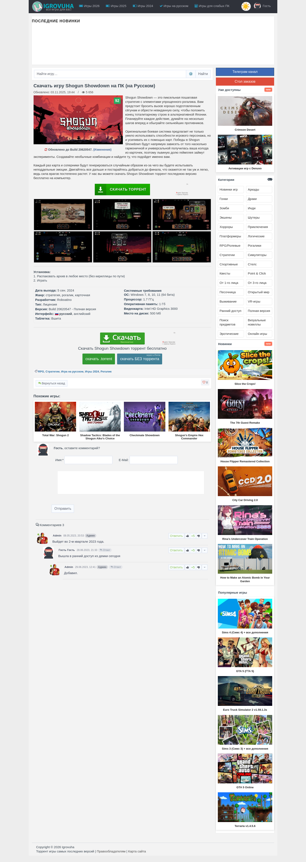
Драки (252, 199)
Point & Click (257, 273)
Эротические (229, 333)
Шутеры (253, 217)
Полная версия (259, 311)
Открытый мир (258, 292)
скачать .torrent (98, 359)
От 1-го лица (229, 283)
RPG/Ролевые (230, 245)
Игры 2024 (143, 6)
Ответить (176, 536)
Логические (256, 236)
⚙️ (191, 74)
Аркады (253, 189)
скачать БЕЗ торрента (139, 359)
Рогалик (106, 371)
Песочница (228, 292)
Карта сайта (137, 851)
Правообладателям (111, 851)
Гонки (224, 199)
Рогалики (254, 245)
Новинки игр (229, 189)
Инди (251, 208)
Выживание (228, 301)
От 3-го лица (257, 283)
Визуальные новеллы (257, 322)
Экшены (226, 217)
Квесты (225, 273)
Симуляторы (257, 255)
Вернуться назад (51, 383)
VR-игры (254, 301)
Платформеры (230, 236)
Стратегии (52, 371)
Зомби (224, 208)
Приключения (258, 227)
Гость (262, 6)
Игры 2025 (116, 6)
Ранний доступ (230, 311)
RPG (41, 371)
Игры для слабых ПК (212, 6)
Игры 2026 (89, 6)
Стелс (252, 264)
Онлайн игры (257, 333)
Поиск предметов (227, 322)
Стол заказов (245, 81)
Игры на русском (174, 6)
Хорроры (226, 227)
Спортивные (229, 264)
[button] (205, 382)
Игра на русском (72, 371)
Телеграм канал (245, 72)
